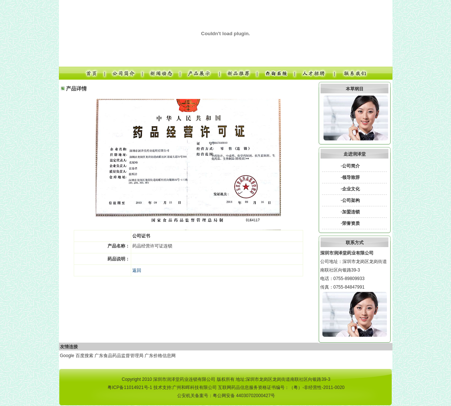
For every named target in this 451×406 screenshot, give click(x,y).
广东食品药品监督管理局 (118, 355)
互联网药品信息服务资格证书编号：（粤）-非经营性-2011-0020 (281, 387)
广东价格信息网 (160, 355)
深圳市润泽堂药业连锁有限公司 (184, 379)
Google (67, 355)
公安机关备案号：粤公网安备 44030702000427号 (226, 395)
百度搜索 (84, 355)
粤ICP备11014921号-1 (129, 387)
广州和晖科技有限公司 (194, 387)
